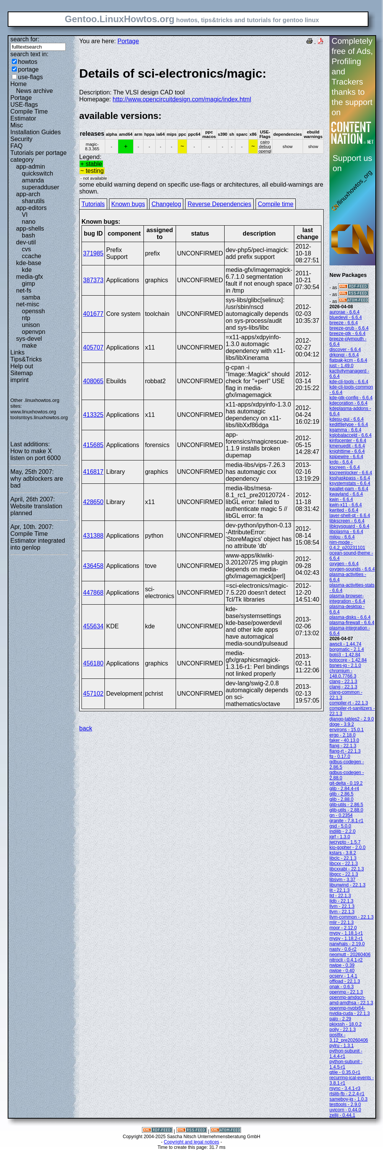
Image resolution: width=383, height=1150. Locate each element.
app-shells (30, 228)
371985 (93, 253)
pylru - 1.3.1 (341, 1045)
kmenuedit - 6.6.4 (347, 446)
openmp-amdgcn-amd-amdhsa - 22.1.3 (351, 1000)
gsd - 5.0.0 (340, 826)
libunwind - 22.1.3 (347, 885)
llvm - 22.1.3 (341, 906)
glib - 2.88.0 (341, 799)
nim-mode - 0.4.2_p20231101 (347, 545)
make (29, 345)
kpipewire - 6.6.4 (346, 456)
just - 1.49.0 (341, 365)
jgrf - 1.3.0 (339, 836)
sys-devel (29, 338)
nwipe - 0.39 (341, 965)
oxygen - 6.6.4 (344, 563)
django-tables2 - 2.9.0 (351, 719)
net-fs (23, 290)
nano (29, 221)
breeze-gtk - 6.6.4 (347, 333)
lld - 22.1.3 (340, 895)
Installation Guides (35, 132)
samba (31, 297)
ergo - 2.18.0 (342, 735)
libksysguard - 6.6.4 (349, 526)
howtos (27, 62)
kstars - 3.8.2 (342, 853)
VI (25, 214)
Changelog (166, 204)
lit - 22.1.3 (339, 890)
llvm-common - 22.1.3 (351, 917)
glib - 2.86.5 (341, 794)
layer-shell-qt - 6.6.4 (349, 515)
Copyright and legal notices (191, 1142)
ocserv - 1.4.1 (343, 976)
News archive (34, 91)
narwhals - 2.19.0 (347, 944)
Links (17, 352)
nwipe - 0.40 (341, 970)
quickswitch (37, 173)
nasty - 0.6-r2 (343, 949)
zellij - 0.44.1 (342, 1115)
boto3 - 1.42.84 (344, 654)
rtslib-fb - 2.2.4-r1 (346, 1093)
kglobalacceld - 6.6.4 (350, 435)
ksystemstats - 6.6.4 (349, 483)
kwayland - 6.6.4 (346, 494)
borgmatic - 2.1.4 (346, 649)
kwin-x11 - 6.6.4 (345, 504)
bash (28, 235)
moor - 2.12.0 (343, 927)
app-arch (28, 194)
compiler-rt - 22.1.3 (348, 703)
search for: (24, 39)
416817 (93, 471)
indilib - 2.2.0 (342, 831)
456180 (93, 663)
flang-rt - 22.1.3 (344, 751)
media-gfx (29, 276)
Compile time (275, 204)
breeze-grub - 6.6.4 (348, 328)
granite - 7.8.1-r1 (346, 820)
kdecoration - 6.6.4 (348, 403)
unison (31, 325)
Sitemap (21, 373)
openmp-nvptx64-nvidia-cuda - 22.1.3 (349, 1010)
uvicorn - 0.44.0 (345, 1110)
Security (21, 139)
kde (27, 270)
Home (18, 84)
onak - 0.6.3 (341, 986)
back (85, 728)
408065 (93, 381)
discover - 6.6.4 (345, 349)
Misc (16, 125)
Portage (21, 97)
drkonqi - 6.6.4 (344, 355)
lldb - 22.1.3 (341, 901)
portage (28, 69)
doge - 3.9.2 (341, 724)
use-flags (30, 77)
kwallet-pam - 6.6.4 (348, 488)
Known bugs (128, 204)
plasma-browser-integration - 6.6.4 (347, 598)
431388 (93, 535)
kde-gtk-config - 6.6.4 (351, 397)
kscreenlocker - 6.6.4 (350, 472)
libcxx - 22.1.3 (343, 863)
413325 (93, 415)
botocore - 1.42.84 (348, 660)
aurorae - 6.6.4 (344, 312)
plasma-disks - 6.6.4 (349, 617)
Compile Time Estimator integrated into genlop (37, 540)
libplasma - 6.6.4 (346, 531)
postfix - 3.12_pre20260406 (348, 1037)
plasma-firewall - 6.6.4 (351, 622)
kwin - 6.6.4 (341, 499)
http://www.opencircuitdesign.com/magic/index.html (181, 99)
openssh (33, 311)
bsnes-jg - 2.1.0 (345, 665)
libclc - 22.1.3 (343, 858)
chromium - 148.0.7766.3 (342, 673)
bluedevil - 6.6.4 (345, 317)
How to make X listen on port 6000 (35, 454)
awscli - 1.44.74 (345, 644)
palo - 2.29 (340, 1018)
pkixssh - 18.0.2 (345, 1024)
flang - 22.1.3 (342, 745)
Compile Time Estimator (29, 115)
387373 (93, 280)
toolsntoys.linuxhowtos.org (39, 417)
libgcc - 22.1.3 (343, 874)
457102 (93, 693)
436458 (93, 566)
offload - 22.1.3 (344, 981)
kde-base (28, 263)
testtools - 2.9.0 (345, 1104)
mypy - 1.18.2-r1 (346, 938)
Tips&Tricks (26, 359)
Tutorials (93, 204)
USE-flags (24, 104)
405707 (93, 347)
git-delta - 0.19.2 (346, 783)
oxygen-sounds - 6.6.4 (352, 569)
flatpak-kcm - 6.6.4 (348, 360)
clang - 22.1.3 (343, 681)
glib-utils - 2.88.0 (346, 810)
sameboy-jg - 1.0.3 (348, 1099)
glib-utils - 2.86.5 (346, 804)
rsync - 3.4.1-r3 (344, 1088)
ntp (26, 318)
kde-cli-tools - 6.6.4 (348, 381)
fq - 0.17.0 (339, 756)
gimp (28, 283)
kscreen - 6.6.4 (344, 467)
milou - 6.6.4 (342, 537)
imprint (19, 380)
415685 (93, 445)
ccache (31, 256)
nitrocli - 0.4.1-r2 (346, 960)
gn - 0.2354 (341, 815)
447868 (93, 592)
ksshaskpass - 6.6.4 (349, 478)
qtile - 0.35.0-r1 (344, 1072)
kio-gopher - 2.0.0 (347, 847)
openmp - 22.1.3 (346, 992)
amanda (33, 180)
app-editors (31, 208)
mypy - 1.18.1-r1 (346, 933)
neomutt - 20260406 (349, 954)
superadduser (40, 187)
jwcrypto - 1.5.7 (344, 842)
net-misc (27, 304)
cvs (26, 249)
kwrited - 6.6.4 (343, 510)
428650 (93, 502)
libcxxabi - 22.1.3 (346, 869)
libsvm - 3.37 (342, 879)
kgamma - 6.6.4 (345, 430)
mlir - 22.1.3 (341, 922)
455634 (93, 626)
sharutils (33, 201)
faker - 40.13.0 (344, 740)
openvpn (33, 332)
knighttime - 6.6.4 (347, 451)
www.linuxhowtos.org (33, 412)
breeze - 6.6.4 (343, 322)
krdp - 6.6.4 (341, 462)
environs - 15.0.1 (346, 729)
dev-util (26, 242)
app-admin (30, 166)
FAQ (16, 146)
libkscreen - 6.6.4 (346, 521)
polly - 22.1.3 (342, 1029)
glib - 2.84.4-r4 (344, 788)
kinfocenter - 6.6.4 (347, 440)
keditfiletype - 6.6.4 (348, 424)
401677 (93, 314)
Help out (21, 366)
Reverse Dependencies (219, 204)
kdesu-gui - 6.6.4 (346, 419)
